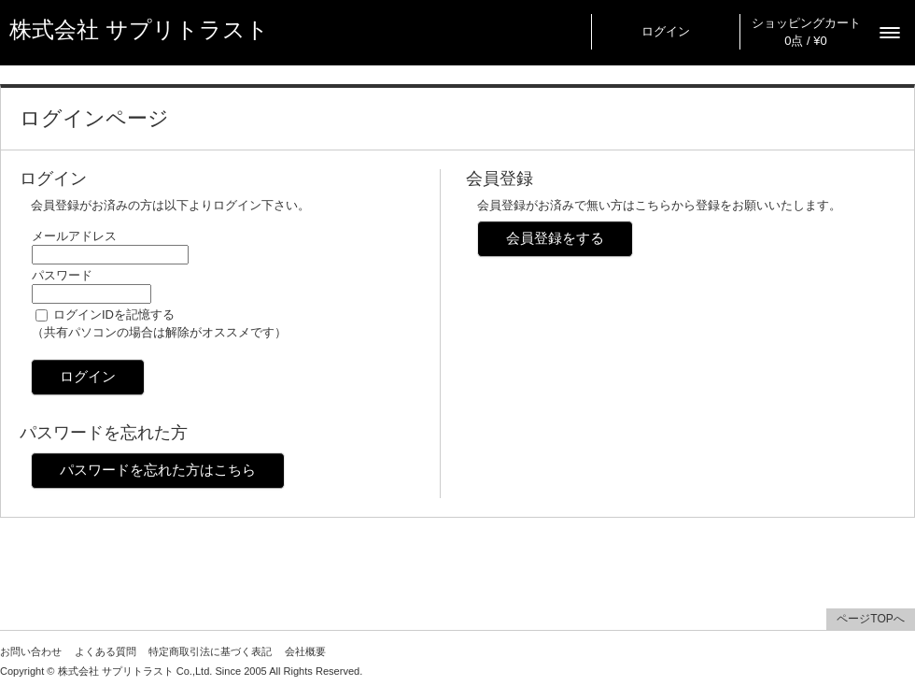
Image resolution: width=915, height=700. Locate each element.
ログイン (665, 31)
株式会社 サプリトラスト (139, 30)
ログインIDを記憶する (114, 314)
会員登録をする (555, 238)
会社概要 (305, 651)
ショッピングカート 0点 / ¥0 (806, 32)
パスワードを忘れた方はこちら (158, 470)
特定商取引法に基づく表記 (210, 651)
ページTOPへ (870, 618)
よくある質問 (105, 651)
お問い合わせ (31, 651)
